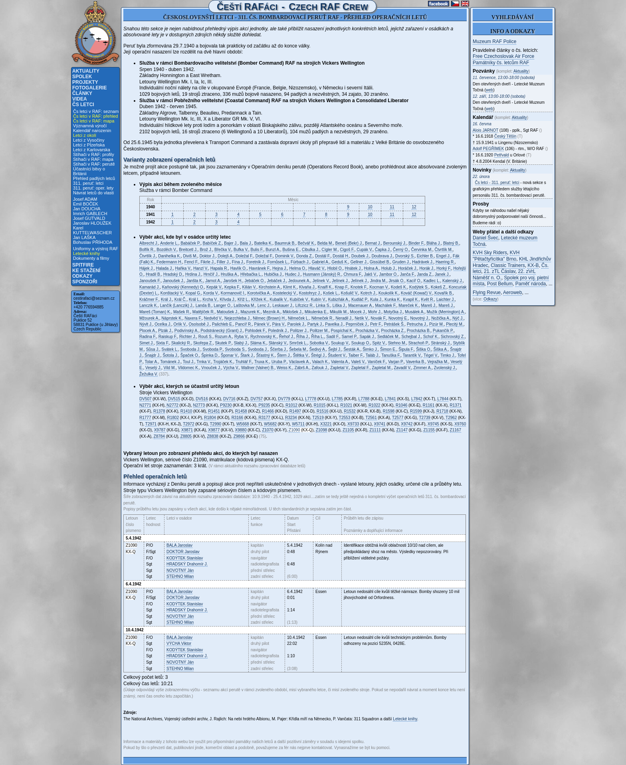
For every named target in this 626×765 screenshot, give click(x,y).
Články (82, 93)
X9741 (380, 424)
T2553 (344, 417)
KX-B (533, 265)
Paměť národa (530, 284)
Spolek (82, 76)
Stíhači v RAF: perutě (94, 164)
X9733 (353, 424)
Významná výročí (90, 125)
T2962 (451, 417)
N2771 (145, 405)
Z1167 (455, 430)
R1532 (349, 411)
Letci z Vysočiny (88, 140)
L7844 (442, 399)
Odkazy (82, 276)
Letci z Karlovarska (91, 149)
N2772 (172, 405)
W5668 (242, 424)
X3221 (326, 424)
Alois (485, 130)
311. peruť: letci (88, 183)
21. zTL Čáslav (499, 271)
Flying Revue (487, 292)
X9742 (406, 424)
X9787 (160, 430)
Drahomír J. (187, 564)
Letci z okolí (84, 135)
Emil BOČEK (85, 204)
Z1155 (428, 430)
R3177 (264, 417)
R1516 (322, 411)
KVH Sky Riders (490, 252)
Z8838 (212, 436)
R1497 (295, 411)
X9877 (214, 430)
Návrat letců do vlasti (93, 192)
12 (414, 207)
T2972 (188, 424)
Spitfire (83, 265)
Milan (180, 576)
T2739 (424, 417)
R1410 (186, 411)
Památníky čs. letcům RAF (501, 62)
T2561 (370, 417)
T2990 (215, 424)
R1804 (210, 417)
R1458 (241, 411)
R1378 (159, 411)
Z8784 (159, 436)
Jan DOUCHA (86, 208)
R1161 (428, 405)
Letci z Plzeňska (89, 144)
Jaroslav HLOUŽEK (92, 223)
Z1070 (267, 430)
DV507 (145, 399)
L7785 (337, 399)
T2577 (397, 417)
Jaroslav (179, 545)
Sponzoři (84, 282)
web (489, 90)
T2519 (317, 417)
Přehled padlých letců (94, 178)
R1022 (374, 405)
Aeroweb (512, 292)
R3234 (291, 417)
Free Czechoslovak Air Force (503, 56)
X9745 (433, 424)
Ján (180, 570)
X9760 (460, 424)
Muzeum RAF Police (494, 41)
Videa (79, 99)
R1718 (442, 411)
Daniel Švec (485, 238)
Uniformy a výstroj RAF (95, 248)
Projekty (85, 82)
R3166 (237, 417)
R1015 (319, 405)
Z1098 (321, 430)
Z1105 (348, 430)
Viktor (178, 643)
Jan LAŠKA (84, 237)
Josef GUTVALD (89, 218)
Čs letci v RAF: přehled (95, 116)
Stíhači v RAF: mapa (93, 159)
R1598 (388, 411)
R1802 (172, 417)
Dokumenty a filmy (91, 258)
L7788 (364, 399)
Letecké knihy (86, 253)
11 (392, 207)
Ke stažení (86, 270)
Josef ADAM (85, 199)
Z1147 (402, 430)
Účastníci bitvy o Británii (89, 171)
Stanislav (184, 558)
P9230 (226, 405)
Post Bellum (500, 284)
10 (370, 207)
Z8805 (186, 436)
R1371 (456, 405)
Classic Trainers (508, 265)
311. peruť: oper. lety (93, 188)
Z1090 (294, 430)
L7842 (416, 399)
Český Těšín (505, 136)
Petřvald (501, 155)
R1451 (214, 411)
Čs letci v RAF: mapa (93, 121)
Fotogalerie (89, 88)
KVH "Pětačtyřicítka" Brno (496, 256)
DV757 (256, 399)
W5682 (270, 424)
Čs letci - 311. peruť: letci (497, 182)
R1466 (267, 411)
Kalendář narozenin (92, 130)
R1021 (346, 405)
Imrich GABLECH (90, 213)
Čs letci (83, 104)
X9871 (187, 430)
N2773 (199, 405)
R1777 (145, 417)
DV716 (229, 399)
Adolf (488, 148)
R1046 (401, 405)
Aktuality (85, 71)
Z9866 (239, 436)
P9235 (264, 405)
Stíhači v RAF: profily (93, 154)
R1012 (291, 405)
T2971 (150, 424)
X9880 (241, 430)
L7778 (310, 399)
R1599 (416, 411)
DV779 (284, 399)
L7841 (390, 399)
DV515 (174, 399)
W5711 (298, 424)
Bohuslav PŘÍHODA (92, 242)
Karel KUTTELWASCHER (92, 230)
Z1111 (374, 430)
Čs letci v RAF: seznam (96, 111)
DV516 (202, 399)
